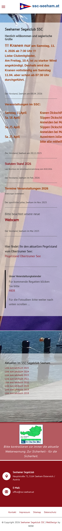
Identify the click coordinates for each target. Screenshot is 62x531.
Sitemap (37, 512)
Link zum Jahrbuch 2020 (17, 385)
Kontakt (12, 512)
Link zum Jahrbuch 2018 (17, 393)
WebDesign (51, 522)
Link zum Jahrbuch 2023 (17, 375)
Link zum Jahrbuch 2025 (17, 367)
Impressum (24, 512)
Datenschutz (50, 512)
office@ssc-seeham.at (23, 491)
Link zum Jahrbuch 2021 (17, 382)
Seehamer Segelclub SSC (32, 522)
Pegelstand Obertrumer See (23, 256)
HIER (12, 290)
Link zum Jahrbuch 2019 (17, 389)
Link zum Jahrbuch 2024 (17, 371)
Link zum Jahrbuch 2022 (17, 378)
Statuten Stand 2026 (18, 164)
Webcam (12, 219)
